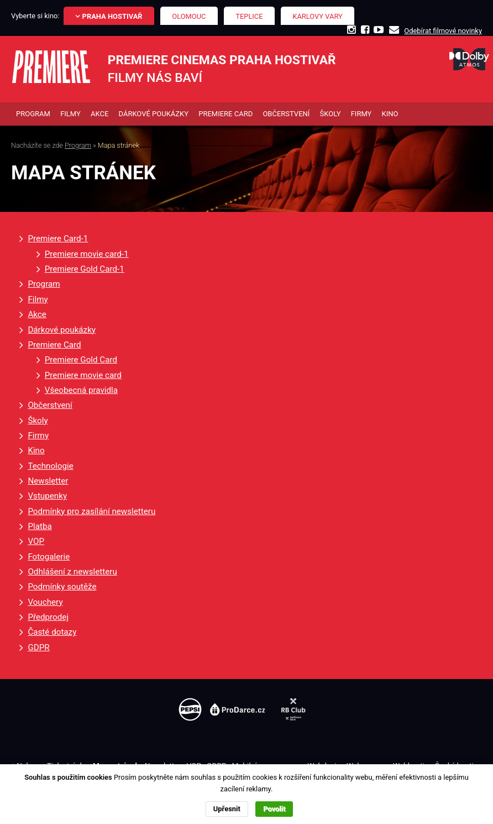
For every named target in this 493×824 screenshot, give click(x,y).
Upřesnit (226, 809)
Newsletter (48, 481)
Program (78, 145)
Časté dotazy (52, 632)
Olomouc (189, 16)
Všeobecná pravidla (81, 390)
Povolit (274, 809)
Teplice (249, 16)
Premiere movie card (83, 375)
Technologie (50, 466)
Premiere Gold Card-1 (84, 269)
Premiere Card (54, 345)
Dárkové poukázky (62, 330)
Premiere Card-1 (58, 238)
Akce (37, 314)
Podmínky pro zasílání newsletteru (91, 511)
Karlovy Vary (317, 16)
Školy (38, 421)
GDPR (38, 647)
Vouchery (45, 602)
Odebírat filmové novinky (443, 31)
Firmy (38, 435)
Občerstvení (50, 405)
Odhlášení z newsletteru (72, 572)
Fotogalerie (49, 557)
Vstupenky (47, 496)
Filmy (38, 299)
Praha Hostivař (112, 16)
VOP (36, 541)
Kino (36, 450)
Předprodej (48, 617)
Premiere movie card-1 (87, 254)
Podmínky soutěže (62, 587)
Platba (39, 526)
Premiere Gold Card (81, 360)
